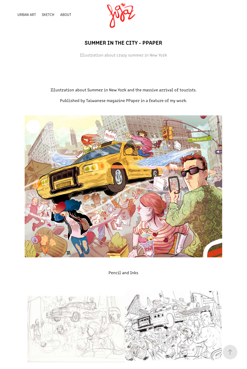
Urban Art (26, 14)
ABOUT (65, 14)
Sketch (48, 14)
